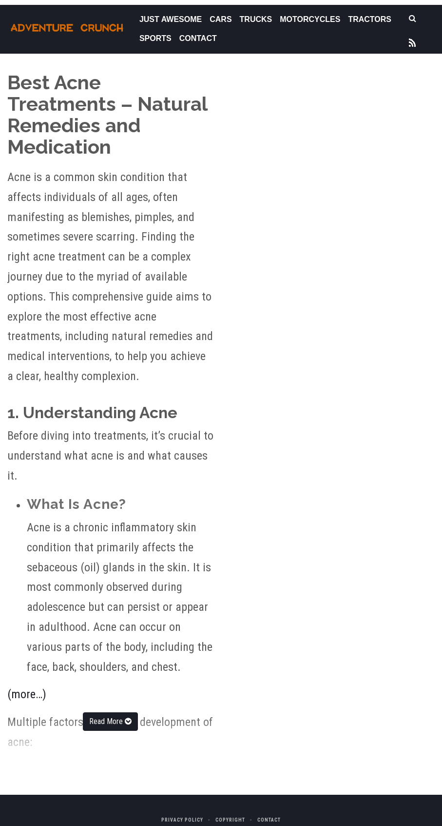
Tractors (369, 19)
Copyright (230, 820)
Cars (220, 19)
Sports (155, 38)
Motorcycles (310, 19)
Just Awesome (170, 19)
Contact (198, 38)
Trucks (256, 19)
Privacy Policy (182, 820)
